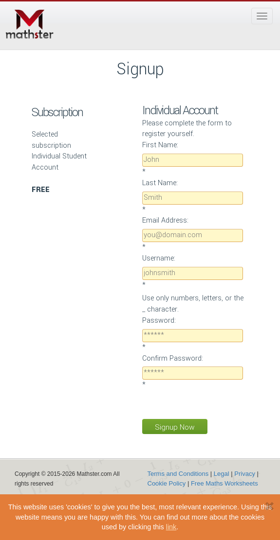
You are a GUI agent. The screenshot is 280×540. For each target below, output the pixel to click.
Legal (221, 473)
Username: (158, 258)
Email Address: (165, 220)
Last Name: (160, 183)
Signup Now (175, 427)
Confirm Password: (172, 358)
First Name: (160, 145)
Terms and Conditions (178, 473)
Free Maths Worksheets (224, 483)
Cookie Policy (167, 483)
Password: (159, 320)
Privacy (244, 473)
